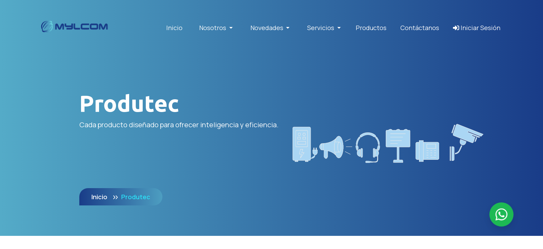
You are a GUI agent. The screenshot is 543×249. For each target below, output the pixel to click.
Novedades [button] (267, 28)
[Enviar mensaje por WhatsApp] (501, 214)
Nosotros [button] (213, 28)
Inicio (174, 28)
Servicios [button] (321, 28)
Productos (371, 28)
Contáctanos (419, 28)
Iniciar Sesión (476, 28)
